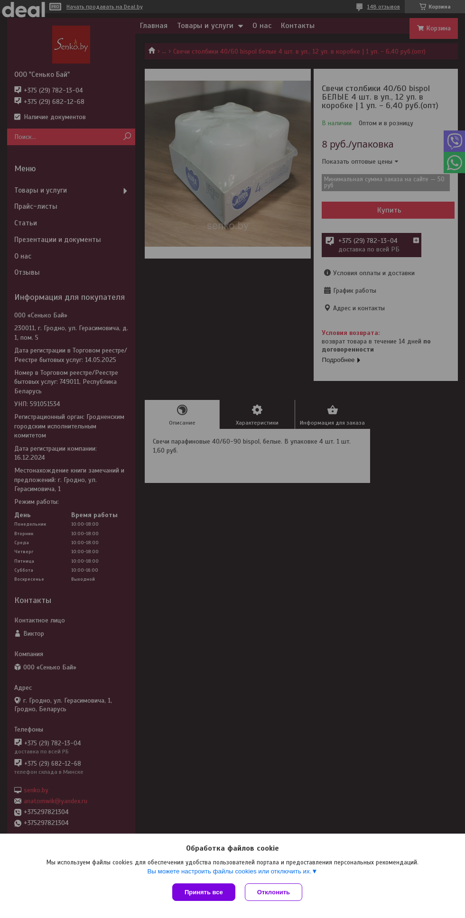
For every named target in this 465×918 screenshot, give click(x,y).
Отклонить (273, 892)
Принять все (204, 892)
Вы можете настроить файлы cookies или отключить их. (229, 871)
